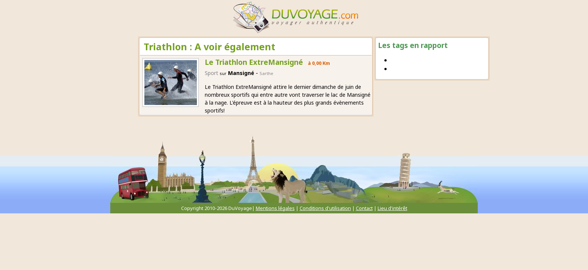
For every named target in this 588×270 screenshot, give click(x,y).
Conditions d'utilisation (325, 208)
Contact (364, 208)
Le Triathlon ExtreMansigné (254, 62)
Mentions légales (275, 208)
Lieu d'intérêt (392, 208)
